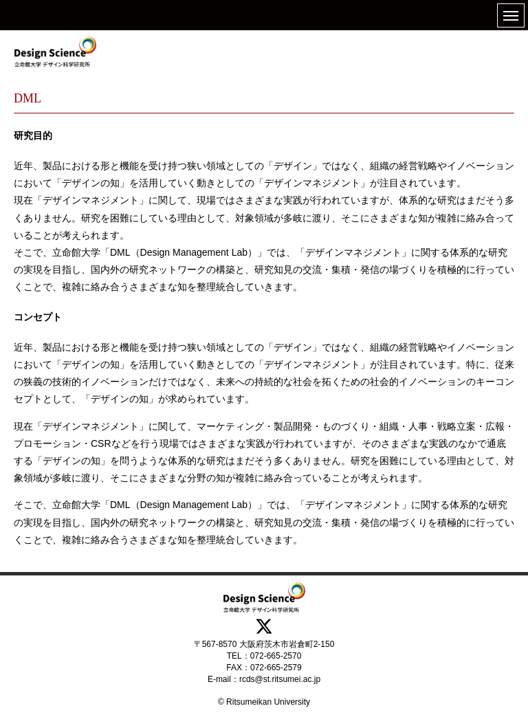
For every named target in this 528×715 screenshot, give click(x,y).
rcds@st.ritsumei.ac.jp (279, 679)
